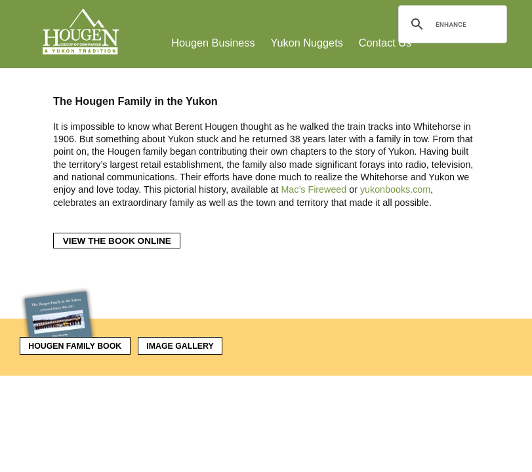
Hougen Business (213, 43)
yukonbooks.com (395, 189)
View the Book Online (117, 241)
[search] (451, 24)
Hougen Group (82, 31)
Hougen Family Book (70, 343)
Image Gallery (179, 346)
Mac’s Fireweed (313, 189)
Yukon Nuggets (307, 43)
